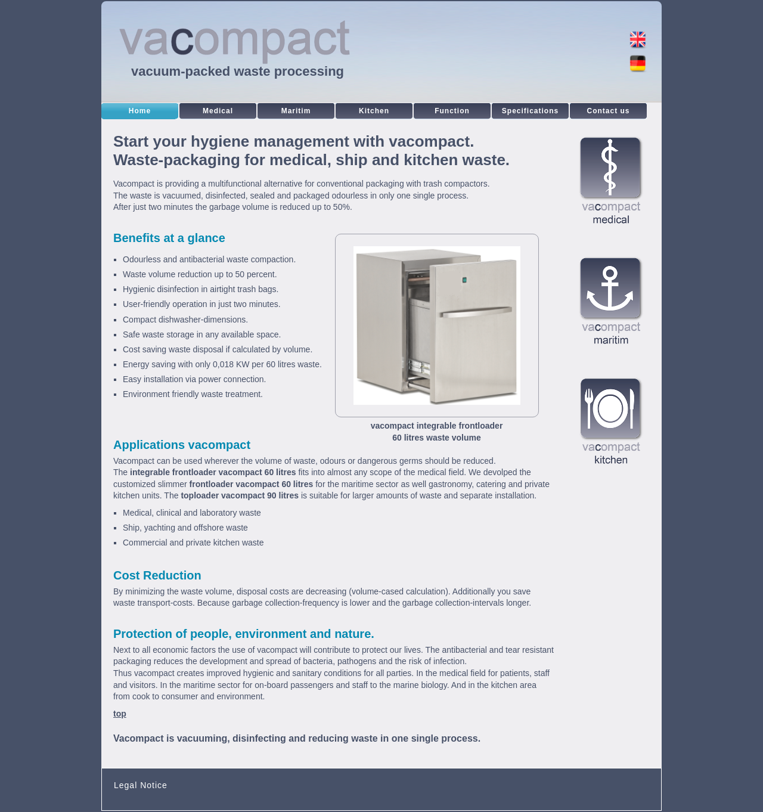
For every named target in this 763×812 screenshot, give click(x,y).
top (119, 713)
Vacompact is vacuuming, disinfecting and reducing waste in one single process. (296, 738)
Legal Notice (141, 785)
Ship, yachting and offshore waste (185, 527)
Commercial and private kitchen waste (193, 542)
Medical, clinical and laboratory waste (192, 512)
